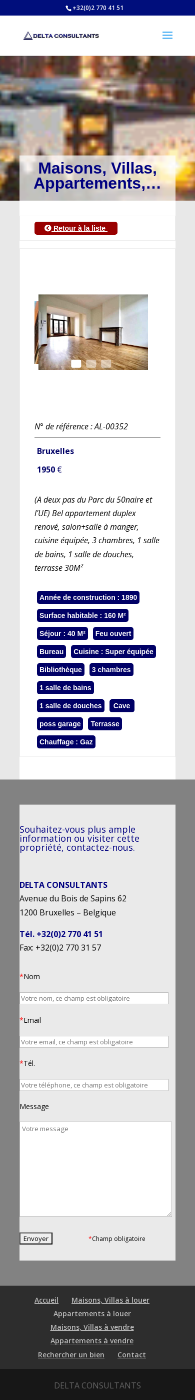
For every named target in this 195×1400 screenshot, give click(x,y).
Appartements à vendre (92, 1340)
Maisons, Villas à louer (111, 1300)
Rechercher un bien (71, 1354)
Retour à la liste (76, 228)
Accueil (46, 1300)
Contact (132, 1354)
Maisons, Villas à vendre (92, 1327)
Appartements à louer (92, 1313)
